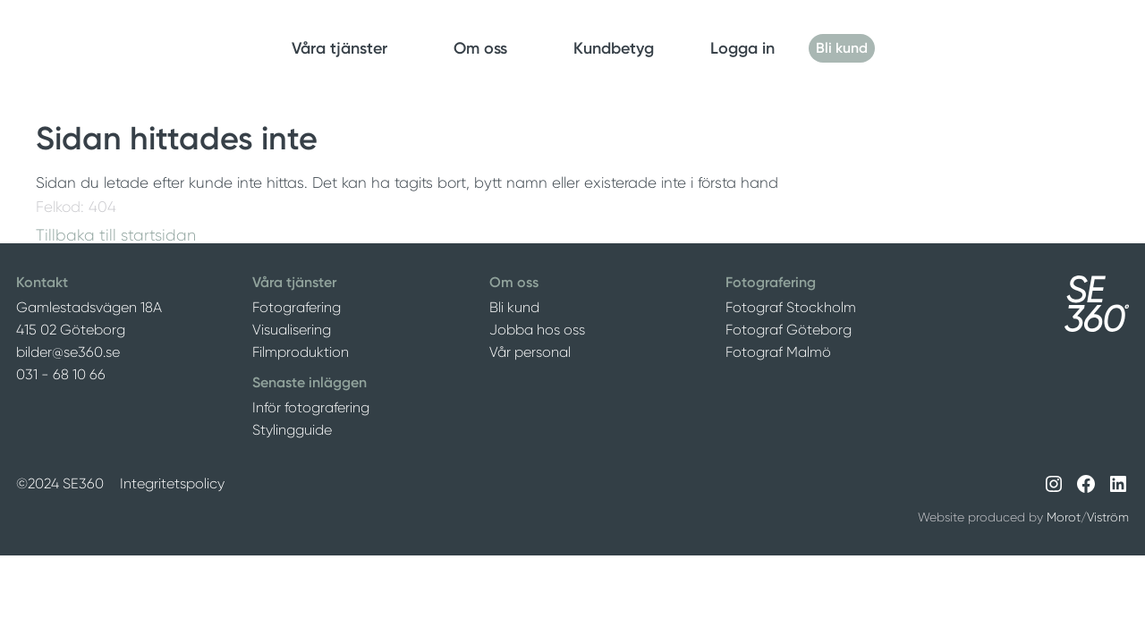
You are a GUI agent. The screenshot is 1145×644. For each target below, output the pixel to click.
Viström (1108, 517)
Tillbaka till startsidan (116, 235)
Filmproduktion (300, 351)
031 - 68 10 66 (61, 374)
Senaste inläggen (309, 382)
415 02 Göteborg (70, 329)
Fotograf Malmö (778, 351)
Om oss (480, 48)
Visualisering (291, 329)
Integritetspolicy (172, 483)
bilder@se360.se (68, 351)
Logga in (742, 48)
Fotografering (296, 307)
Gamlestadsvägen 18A (89, 307)
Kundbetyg (613, 48)
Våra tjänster (339, 48)
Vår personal (530, 351)
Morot (1064, 517)
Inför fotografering (310, 407)
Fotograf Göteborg (788, 329)
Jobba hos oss (537, 329)
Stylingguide (292, 429)
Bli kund (842, 47)
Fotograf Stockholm (790, 307)
